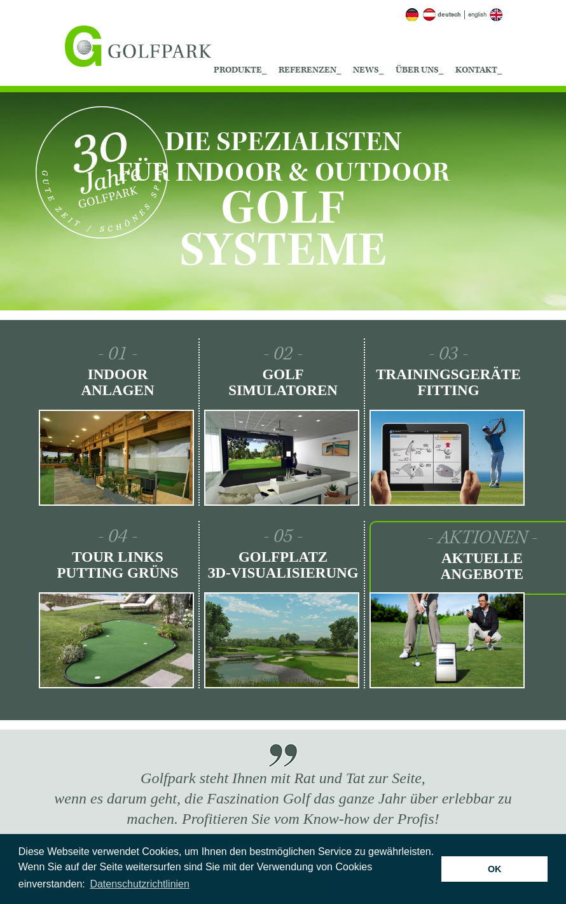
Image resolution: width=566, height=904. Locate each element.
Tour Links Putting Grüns (117, 565)
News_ (368, 70)
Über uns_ (420, 70)
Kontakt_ (478, 70)
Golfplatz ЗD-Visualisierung (282, 565)
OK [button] (495, 869)
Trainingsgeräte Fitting (448, 382)
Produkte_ (240, 70)
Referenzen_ (310, 70)
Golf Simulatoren (283, 382)
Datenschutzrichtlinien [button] (140, 884)
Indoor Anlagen (117, 382)
